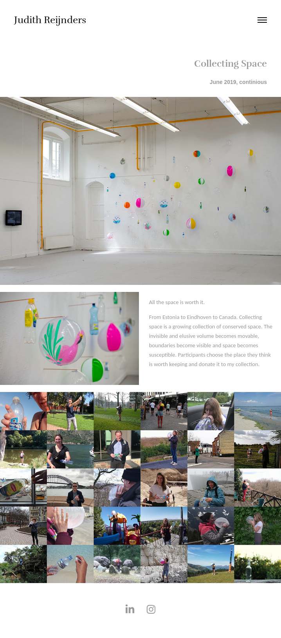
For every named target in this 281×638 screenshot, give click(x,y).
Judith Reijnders (50, 20)
